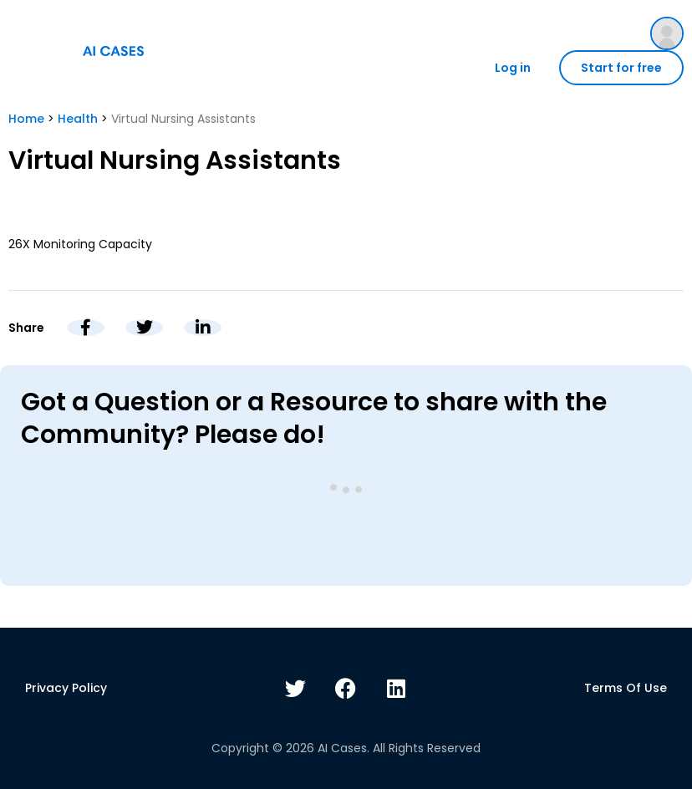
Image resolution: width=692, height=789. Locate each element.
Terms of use (625, 688)
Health (78, 118)
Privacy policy (66, 688)
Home (26, 118)
